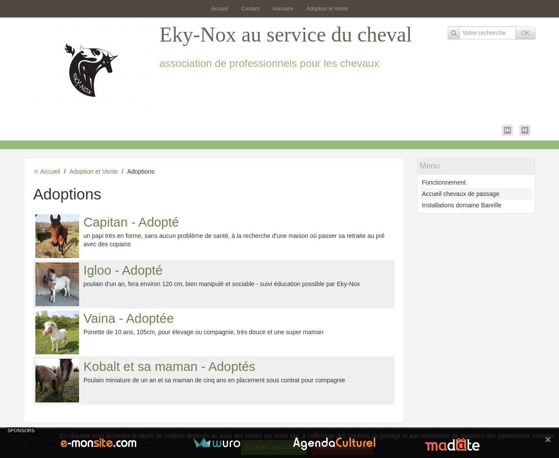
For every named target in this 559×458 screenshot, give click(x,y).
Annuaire (283, 9)
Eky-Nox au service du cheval (285, 34)
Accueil (219, 9)
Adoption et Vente (327, 9)
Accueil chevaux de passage (460, 193)
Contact (250, 9)
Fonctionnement (444, 182)
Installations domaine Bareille (461, 205)
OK (525, 32)
